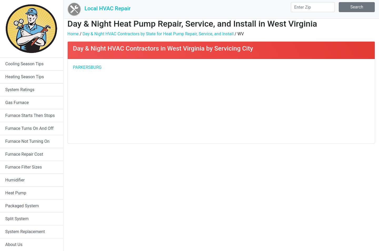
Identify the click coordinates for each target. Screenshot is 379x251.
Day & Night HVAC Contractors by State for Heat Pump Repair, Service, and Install (158, 33)
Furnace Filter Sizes (23, 167)
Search (356, 6)
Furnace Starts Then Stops (30, 115)
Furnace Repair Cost (24, 154)
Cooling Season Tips (24, 63)
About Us (13, 244)
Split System (17, 218)
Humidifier (15, 180)
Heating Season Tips (24, 76)
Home (73, 33)
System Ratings (19, 89)
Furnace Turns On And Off (29, 128)
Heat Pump (15, 192)
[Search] (313, 7)
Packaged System (22, 205)
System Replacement (25, 231)
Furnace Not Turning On (27, 141)
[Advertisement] (297, 101)
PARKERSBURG (87, 67)
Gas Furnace (17, 102)
